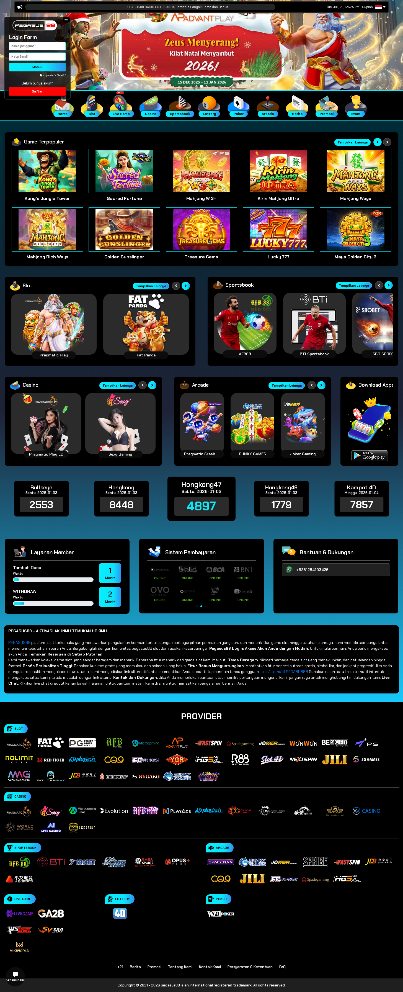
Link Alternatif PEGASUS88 (284, 671)
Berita (135, 967)
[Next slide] (387, 142)
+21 (120, 967)
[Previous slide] (377, 142)
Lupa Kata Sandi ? (53, 75)
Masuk (37, 67)
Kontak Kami (210, 967)
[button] (66, 19)
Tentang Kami (180, 967)
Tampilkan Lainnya (352, 142)
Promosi (154, 967)
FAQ (282, 967)
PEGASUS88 (19, 642)
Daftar (37, 91)
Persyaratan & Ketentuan (250, 967)
